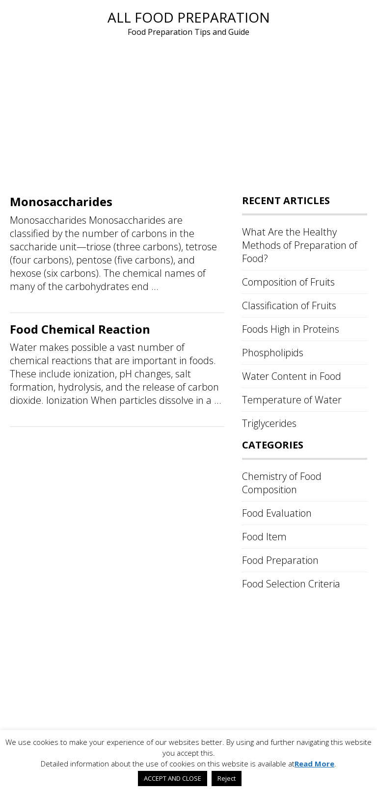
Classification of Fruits (289, 305)
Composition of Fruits (288, 282)
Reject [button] (226, 778)
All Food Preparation (189, 17)
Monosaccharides (61, 201)
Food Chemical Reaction (80, 329)
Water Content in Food (291, 376)
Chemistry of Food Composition (282, 483)
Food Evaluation (277, 513)
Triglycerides (269, 423)
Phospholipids (272, 352)
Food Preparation (280, 560)
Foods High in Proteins (290, 329)
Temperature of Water (292, 399)
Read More (314, 763)
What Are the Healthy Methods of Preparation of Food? (299, 245)
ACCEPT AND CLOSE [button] (172, 778)
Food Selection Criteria (291, 583)
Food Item (264, 536)
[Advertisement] (188, 112)
